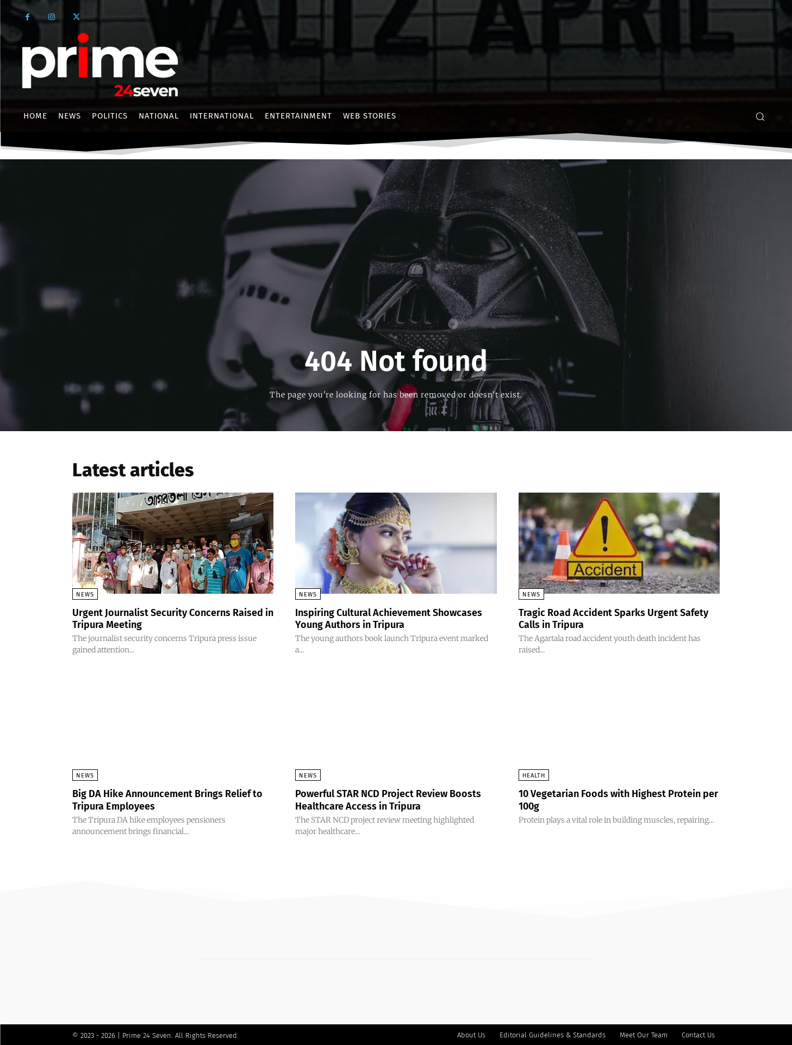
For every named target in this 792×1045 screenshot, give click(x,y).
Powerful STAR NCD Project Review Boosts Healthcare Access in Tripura (385, 798)
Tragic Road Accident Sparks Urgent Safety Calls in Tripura (608, 618)
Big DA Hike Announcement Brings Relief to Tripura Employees (157, 798)
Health (533, 775)
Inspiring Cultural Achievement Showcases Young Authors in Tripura (386, 618)
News (85, 594)
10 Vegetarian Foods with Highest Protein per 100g (602, 798)
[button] (760, 116)
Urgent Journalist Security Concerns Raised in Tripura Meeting (161, 618)
